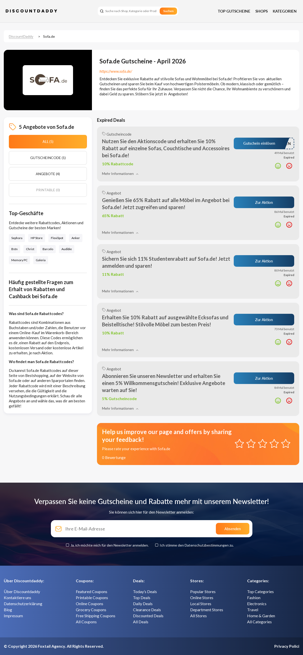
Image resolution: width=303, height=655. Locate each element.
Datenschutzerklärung (23, 603)
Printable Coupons (92, 597)
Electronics (256, 603)
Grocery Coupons (91, 609)
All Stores (198, 615)
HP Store (37, 238)
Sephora (16, 238)
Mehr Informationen (120, 173)
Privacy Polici (286, 646)
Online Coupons (89, 603)
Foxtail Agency (51, 646)
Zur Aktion (264, 202)
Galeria (41, 260)
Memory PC (19, 260)
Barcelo (48, 249)
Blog (8, 609)
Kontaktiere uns (17, 597)
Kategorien (285, 11)
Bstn (14, 249)
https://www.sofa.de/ (115, 71)
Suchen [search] (168, 11)
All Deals (140, 621)
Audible (66, 249)
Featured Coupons (91, 591)
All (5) (48, 141)
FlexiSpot (57, 238)
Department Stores (206, 609)
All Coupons (86, 621)
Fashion (253, 597)
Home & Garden (261, 615)
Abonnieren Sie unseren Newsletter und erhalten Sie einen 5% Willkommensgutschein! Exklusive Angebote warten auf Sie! (163, 383)
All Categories (259, 621)
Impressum (13, 615)
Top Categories (260, 591)
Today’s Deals (145, 591)
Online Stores (201, 597)
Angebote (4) (48, 174)
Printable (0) (48, 190)
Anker (76, 238)
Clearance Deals (147, 609)
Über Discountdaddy (22, 591)
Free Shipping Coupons (95, 615)
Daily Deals (143, 603)
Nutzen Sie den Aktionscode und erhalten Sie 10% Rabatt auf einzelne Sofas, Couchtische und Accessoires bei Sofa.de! (165, 148)
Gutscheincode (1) (48, 158)
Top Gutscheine (234, 11)
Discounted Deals (148, 615)
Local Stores (200, 603)
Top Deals (141, 597)
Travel (252, 609)
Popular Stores (203, 591)
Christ (30, 249)
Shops (261, 11)
